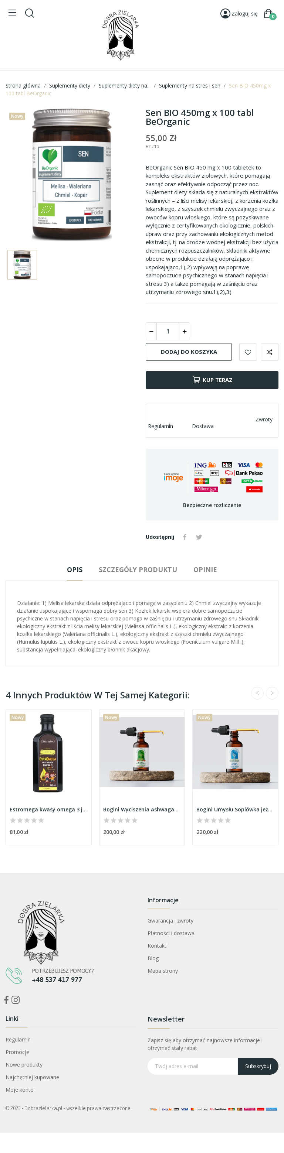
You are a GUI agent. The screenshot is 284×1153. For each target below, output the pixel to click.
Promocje (17, 1052)
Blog (153, 958)
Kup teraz (212, 380)
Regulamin (18, 1039)
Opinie (205, 569)
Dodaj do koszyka (189, 351)
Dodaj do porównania (269, 352)
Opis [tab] (74, 569)
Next (272, 693)
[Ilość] (168, 331)
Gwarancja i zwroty (170, 920)
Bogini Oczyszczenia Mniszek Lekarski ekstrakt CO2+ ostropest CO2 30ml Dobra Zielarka (82, 1107)
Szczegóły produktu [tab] (138, 569)
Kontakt (157, 945)
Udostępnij (185, 537)
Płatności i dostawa (171, 933)
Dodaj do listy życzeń (248, 352)
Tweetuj (199, 537)
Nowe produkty (24, 1064)
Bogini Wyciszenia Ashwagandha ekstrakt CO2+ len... (142, 809)
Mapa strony (163, 970)
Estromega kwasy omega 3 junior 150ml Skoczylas (49, 809)
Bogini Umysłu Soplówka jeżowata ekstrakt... (235, 809)
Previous (257, 693)
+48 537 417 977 (57, 979)
